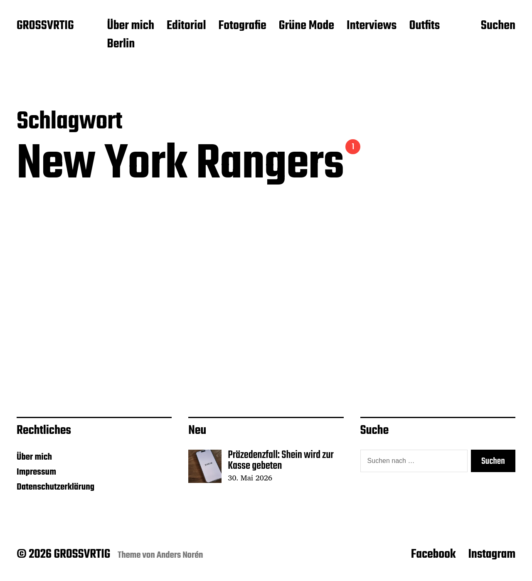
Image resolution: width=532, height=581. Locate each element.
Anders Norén (180, 555)
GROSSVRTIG (45, 26)
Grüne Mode (306, 26)
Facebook (433, 554)
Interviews (372, 26)
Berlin (121, 44)
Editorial (186, 26)
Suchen (498, 26)
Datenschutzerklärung (55, 487)
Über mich (130, 26)
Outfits (424, 26)
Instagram (491, 554)
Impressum (36, 472)
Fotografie (242, 26)
